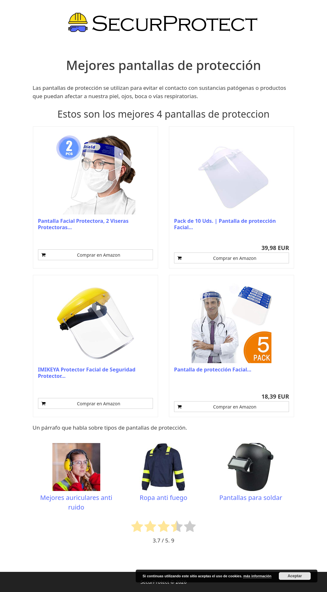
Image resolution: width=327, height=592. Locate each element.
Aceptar (295, 576)
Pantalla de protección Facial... (212, 369)
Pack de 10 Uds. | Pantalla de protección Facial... (225, 224)
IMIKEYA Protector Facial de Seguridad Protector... (87, 372)
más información (257, 576)
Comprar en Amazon (98, 255)
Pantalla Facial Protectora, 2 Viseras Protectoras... (83, 224)
